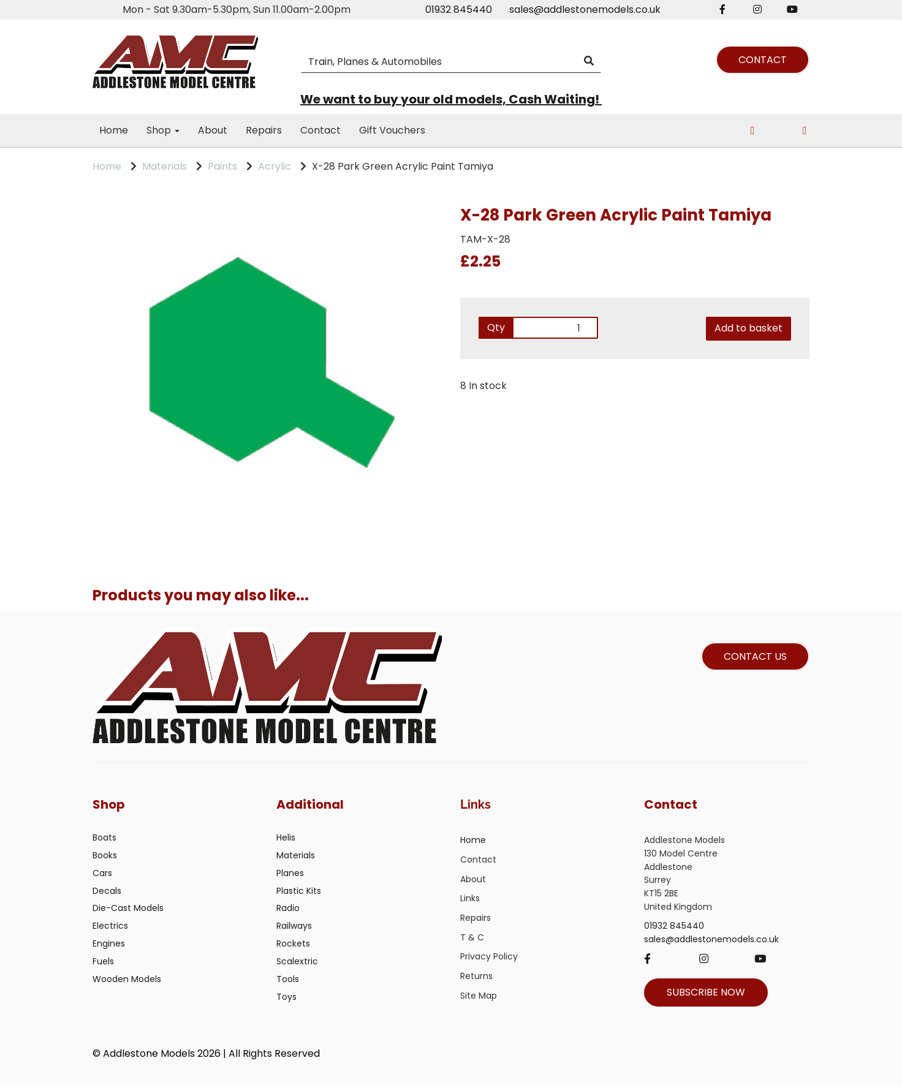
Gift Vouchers (392, 130)
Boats (104, 837)
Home (113, 130)
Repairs (264, 130)
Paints (222, 166)
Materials (164, 166)
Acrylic (274, 166)
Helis (285, 837)
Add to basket (748, 328)
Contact (320, 130)
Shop (163, 130)
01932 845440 (458, 9)
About (212, 130)
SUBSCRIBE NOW (706, 992)
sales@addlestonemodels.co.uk (585, 9)
